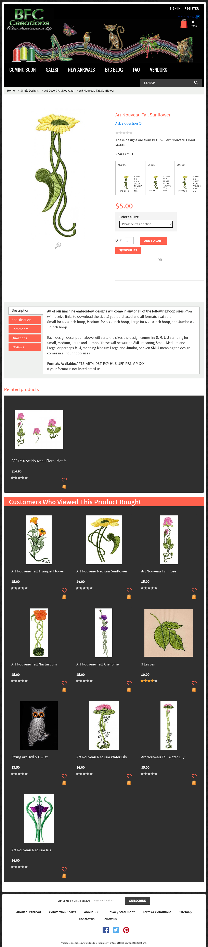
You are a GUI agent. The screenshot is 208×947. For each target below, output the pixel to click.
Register (191, 9)
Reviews (18, 347)
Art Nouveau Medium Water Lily (101, 757)
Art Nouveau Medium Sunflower (101, 571)
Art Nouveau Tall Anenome (97, 664)
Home (11, 91)
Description (20, 310)
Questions (19, 338)
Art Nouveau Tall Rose (158, 571)
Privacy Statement (121, 912)
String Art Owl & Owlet (29, 757)
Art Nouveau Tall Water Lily (162, 757)
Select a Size (129, 217)
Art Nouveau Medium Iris (31, 850)
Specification (21, 320)
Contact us (86, 919)
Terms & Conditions (157, 912)
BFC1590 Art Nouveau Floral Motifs (38, 461)
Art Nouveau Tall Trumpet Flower (37, 571)
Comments (20, 329)
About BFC (91, 912)
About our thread (28, 912)
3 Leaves (148, 664)
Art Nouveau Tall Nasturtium (34, 664)
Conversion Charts (62, 912)
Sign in (175, 9)
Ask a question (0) (129, 123)
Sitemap (185, 912)
